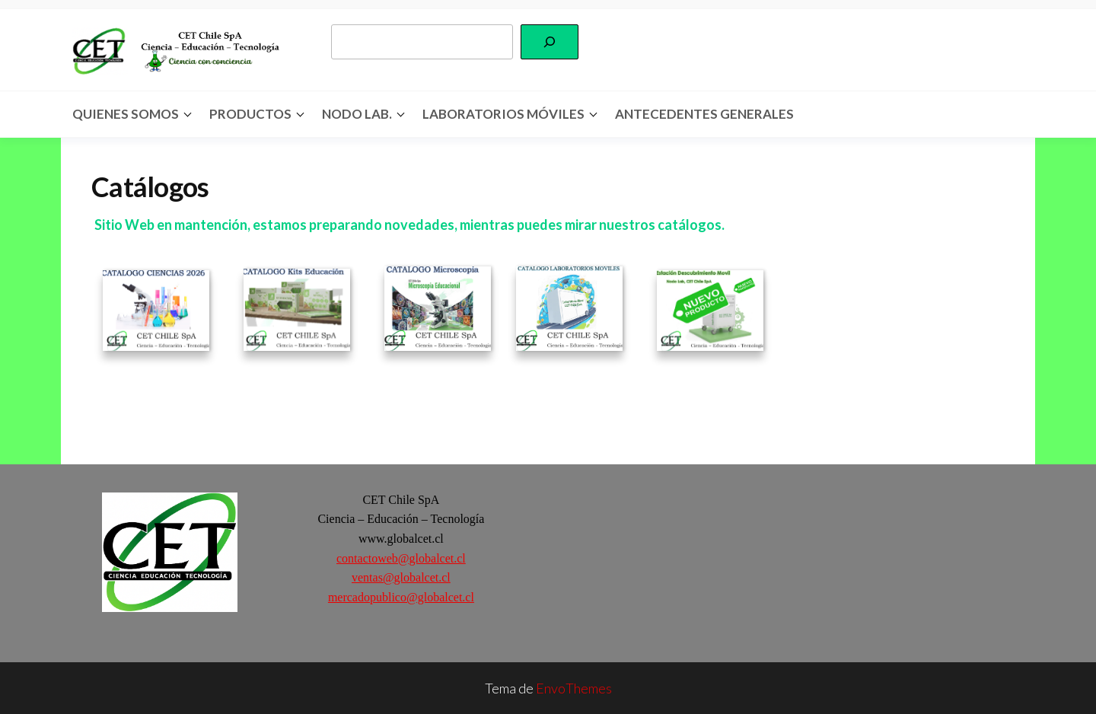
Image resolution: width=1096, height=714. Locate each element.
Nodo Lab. (357, 114)
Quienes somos (125, 114)
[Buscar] (549, 41)
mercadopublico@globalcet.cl (401, 597)
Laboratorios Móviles (503, 114)
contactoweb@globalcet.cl (401, 558)
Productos (250, 114)
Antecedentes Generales (704, 114)
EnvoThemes (574, 688)
